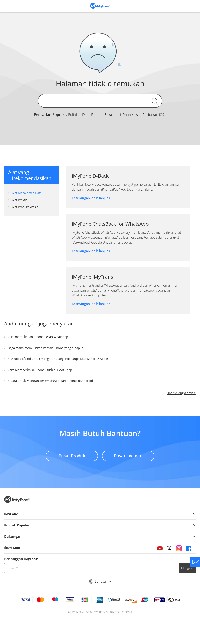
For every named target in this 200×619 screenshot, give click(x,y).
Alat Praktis (19, 200)
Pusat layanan (128, 456)
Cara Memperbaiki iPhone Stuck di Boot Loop (40, 370)
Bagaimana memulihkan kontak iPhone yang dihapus (45, 348)
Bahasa (100, 581)
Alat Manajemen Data (27, 193)
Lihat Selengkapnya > (181, 393)
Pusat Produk (72, 456)
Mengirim (187, 568)
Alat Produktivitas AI (25, 207)
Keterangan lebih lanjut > (91, 198)
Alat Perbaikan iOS (150, 114)
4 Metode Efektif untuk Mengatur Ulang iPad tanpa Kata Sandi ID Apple (58, 359)
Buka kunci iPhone (118, 114)
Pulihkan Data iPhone (84, 114)
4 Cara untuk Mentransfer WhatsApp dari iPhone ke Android (50, 381)
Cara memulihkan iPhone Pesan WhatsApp (38, 337)
